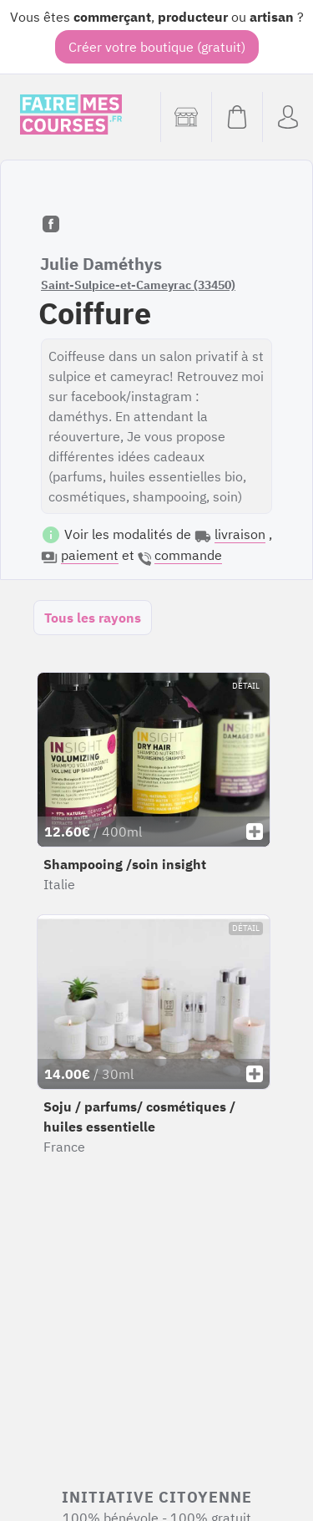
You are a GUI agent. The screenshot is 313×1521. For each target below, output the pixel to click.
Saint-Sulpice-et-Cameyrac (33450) (138, 284)
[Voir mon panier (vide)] (236, 117)
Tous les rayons (92, 617)
